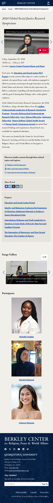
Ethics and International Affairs (18, 169)
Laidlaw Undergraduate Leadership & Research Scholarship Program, (24, 110)
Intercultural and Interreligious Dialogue (21, 172)
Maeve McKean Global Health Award (28, 120)
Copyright (33, 492)
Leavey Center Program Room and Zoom (27, 66)
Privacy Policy (44, 492)
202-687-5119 (13, 468)
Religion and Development (16, 165)
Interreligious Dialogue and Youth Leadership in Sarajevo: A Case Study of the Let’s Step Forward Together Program (25, 223)
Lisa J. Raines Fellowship (30, 117)
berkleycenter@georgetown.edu (19, 471)
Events (10, 9)
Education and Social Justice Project (20, 202)
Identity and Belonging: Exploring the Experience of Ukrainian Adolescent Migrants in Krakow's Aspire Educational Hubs (26, 211)
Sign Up (45, 484)
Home (4, 9)
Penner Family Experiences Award (20, 124)
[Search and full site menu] (48, 3)
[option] (26, 42)
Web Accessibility (21, 492)
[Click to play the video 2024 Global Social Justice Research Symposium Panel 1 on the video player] (26, 41)
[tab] (26, 318)
